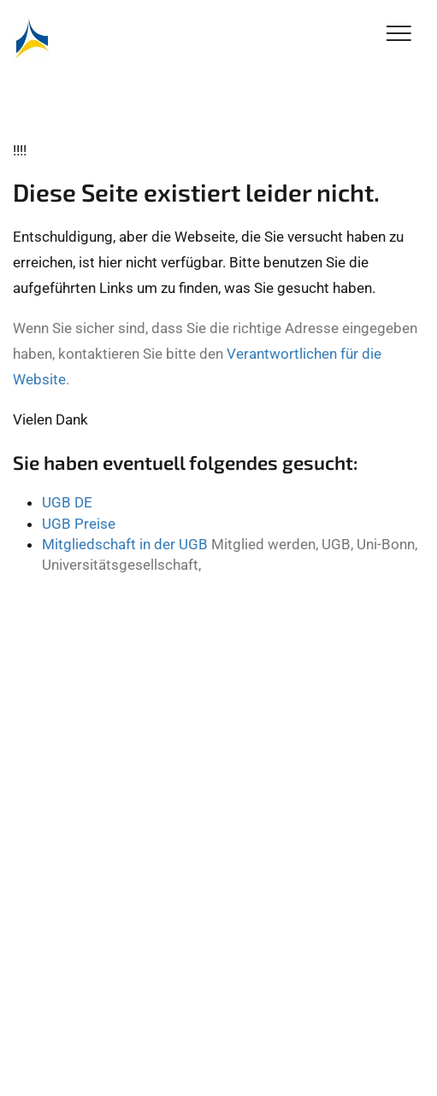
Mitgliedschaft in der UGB (125, 544)
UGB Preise (78, 523)
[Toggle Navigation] (399, 34)
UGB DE (67, 502)
